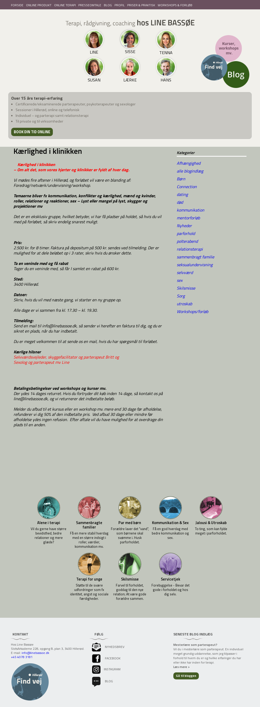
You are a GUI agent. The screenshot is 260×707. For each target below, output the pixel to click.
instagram (106, 669)
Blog (102, 681)
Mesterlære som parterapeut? (195, 644)
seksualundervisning (195, 265)
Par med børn (129, 523)
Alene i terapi (48, 523)
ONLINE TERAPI (65, 5)
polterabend (187, 241)
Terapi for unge (89, 579)
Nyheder (184, 225)
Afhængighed (188, 163)
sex (179, 280)
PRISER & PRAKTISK (141, 5)
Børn (181, 179)
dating (182, 194)
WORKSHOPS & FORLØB (175, 5)
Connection (187, 186)
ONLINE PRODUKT (39, 5)
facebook (106, 658)
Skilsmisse (186, 288)
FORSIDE (17, 5)
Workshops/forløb (192, 311)
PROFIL (120, 5)
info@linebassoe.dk (35, 652)
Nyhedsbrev (107, 646)
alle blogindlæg (190, 171)
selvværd (185, 272)
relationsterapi (190, 249)
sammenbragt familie (195, 257)
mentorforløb (188, 218)
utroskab (184, 304)
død (180, 202)
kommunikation (190, 210)
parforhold (186, 233)
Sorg (181, 296)
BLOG (108, 5)
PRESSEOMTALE (89, 5)
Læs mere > (181, 666)
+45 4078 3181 (22, 656)
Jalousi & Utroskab (211, 523)
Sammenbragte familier (89, 525)
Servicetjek (170, 579)
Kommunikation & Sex (170, 523)
